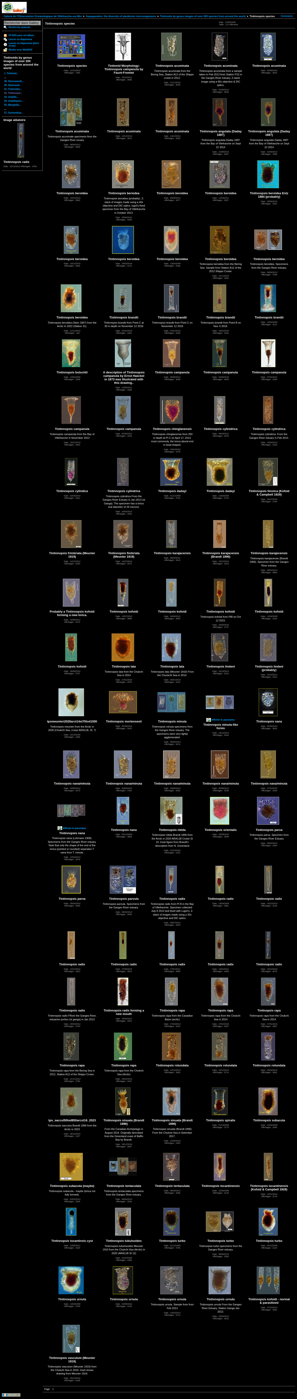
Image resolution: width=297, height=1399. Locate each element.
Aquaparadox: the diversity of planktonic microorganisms (121, 16)
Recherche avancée (19, 27)
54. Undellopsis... (13, 101)
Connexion (287, 16)
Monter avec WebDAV (20, 49)
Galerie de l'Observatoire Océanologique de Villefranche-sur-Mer (43, 16)
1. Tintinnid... (11, 73)
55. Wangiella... (12, 105)
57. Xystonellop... (13, 112)
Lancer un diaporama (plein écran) (24, 44)
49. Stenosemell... (14, 81)
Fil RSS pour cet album (21, 35)
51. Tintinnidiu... (13, 89)
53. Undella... (11, 97)
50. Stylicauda (12, 85)
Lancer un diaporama (20, 39)
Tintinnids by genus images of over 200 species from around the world (203, 16)
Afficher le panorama (222, 720)
